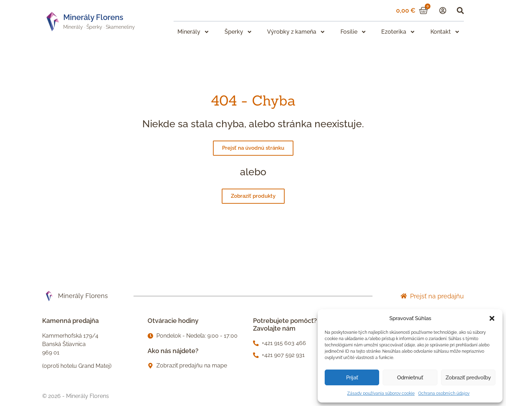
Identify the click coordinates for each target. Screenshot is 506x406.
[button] (491, 318)
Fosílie (353, 32)
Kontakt (445, 32)
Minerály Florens (93, 17)
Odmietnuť (410, 377)
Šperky (94, 27)
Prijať (352, 377)
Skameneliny (120, 27)
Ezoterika (398, 32)
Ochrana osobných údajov (443, 393)
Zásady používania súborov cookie (381, 393)
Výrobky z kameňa (296, 32)
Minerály (73, 27)
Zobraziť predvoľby (468, 377)
